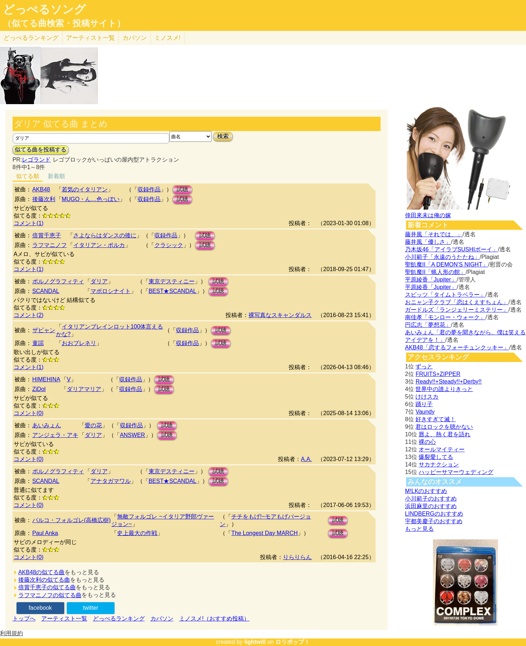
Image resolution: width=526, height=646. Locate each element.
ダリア (99, 281)
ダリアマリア (84, 389)
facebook (40, 608)
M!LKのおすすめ (426, 491)
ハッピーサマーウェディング (456, 472)
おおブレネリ (79, 343)
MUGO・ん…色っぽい (91, 199)
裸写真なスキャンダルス (280, 315)
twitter (90, 608)
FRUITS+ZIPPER (437, 374)
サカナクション (439, 464)
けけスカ (426, 397)
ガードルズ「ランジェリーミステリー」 (456, 310)
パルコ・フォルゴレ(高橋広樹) (71, 520)
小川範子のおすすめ (431, 499)
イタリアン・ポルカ (99, 245)
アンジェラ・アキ (55, 435)
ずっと (424, 366)
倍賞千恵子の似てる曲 (47, 587)
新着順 (56, 176)
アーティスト (90, 37)
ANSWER (132, 435)
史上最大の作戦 (137, 533)
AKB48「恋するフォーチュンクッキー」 (457, 347)
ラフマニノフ (49, 245)
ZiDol (39, 389)
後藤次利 (43, 199)
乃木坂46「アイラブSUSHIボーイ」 (451, 249)
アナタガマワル (110, 481)
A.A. (306, 459)
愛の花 (93, 425)
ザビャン (43, 330)
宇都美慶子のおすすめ (433, 521)
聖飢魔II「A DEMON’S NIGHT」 (446, 264)
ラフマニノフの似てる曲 (50, 595)
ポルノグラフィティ (58, 281)
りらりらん (297, 557)
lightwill (255, 642)
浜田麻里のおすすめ (431, 506)
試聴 (182, 189)
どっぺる (31, 37)
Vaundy (424, 412)
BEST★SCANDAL (172, 291)
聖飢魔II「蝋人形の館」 (435, 272)
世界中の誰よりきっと (444, 389)
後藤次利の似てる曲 (44, 580)
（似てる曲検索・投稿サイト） (64, 23)
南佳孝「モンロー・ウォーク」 (445, 317)
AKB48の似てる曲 (41, 572)
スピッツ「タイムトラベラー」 (445, 295)
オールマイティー (442, 449)
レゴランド (36, 160)
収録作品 (149, 189)
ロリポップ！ (292, 642)
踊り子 (424, 404)
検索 (223, 136)
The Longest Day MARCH (264, 533)
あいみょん (46, 425)
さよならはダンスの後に (104, 235)
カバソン (134, 37)
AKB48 (41, 189)
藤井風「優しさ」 (428, 242)
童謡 (38, 343)
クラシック (168, 245)
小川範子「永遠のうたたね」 (442, 257)
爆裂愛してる (436, 457)
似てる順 (27, 176)
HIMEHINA (46, 379)
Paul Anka (45, 533)
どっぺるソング (44, 9)
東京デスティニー (172, 281)
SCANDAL (46, 291)
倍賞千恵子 (46, 235)
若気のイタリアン (85, 189)
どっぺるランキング (119, 618)
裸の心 (427, 442)
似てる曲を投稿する (40, 150)
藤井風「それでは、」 (433, 234)
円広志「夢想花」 (428, 325)
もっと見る (419, 529)
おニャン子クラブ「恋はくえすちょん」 (456, 302)
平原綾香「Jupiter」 (431, 279)
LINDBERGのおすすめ (434, 514)
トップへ (24, 618)
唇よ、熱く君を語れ (444, 434)
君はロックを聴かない (444, 427)
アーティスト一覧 (64, 618)
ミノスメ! (167, 37)
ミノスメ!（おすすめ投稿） (214, 618)
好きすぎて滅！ (435, 419)
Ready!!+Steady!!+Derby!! (448, 381)
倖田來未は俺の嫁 (428, 215)
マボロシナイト (110, 291)
